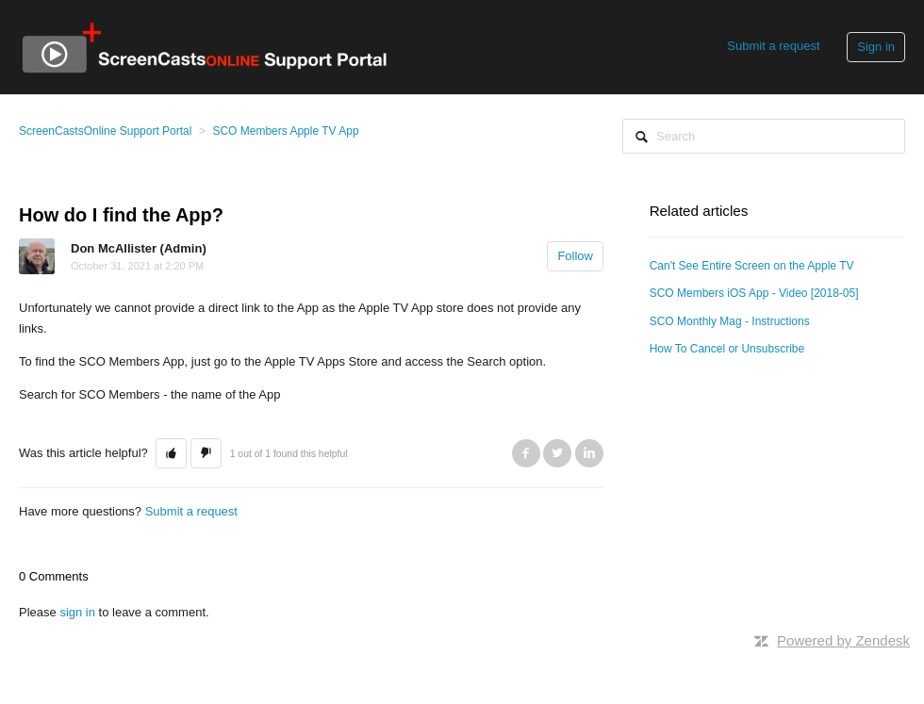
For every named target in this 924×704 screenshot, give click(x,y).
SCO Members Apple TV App (285, 131)
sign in (77, 612)
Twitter (557, 453)
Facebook (526, 453)
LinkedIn (589, 453)
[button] (171, 453)
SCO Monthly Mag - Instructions (730, 321)
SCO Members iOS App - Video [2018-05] (754, 293)
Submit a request (773, 46)
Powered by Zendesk (843, 640)
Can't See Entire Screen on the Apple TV (752, 265)
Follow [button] (575, 256)
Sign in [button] (876, 47)
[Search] (763, 136)
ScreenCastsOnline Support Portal (105, 131)
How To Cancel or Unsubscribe (727, 348)
